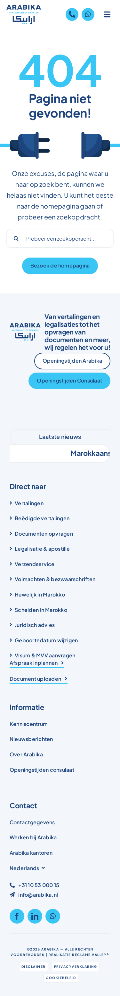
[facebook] (17, 916)
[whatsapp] (52, 916)
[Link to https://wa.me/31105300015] (88, 14)
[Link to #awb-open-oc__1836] (107, 14)
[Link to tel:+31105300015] (72, 14)
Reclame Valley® (90, 955)
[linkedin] (35, 916)
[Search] (16, 238)
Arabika (50, 949)
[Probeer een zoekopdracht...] (60, 238)
